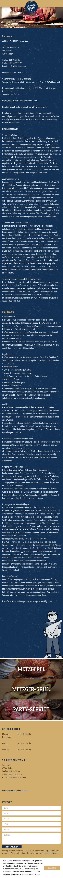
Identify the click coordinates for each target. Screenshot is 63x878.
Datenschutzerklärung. (50, 853)
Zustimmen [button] (52, 868)
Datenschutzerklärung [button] (31, 874)
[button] (59, 3)
